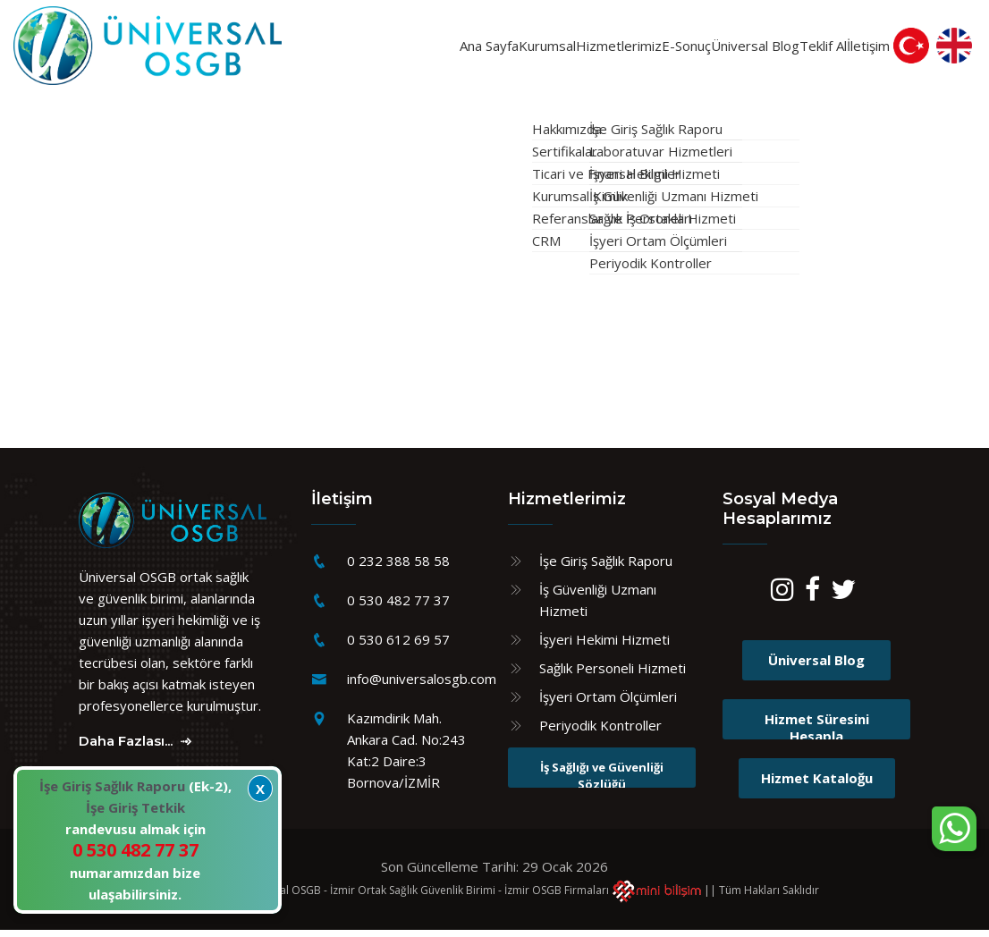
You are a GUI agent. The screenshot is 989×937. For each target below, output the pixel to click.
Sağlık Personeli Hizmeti (612, 676)
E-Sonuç (605, 49)
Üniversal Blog (684, 49)
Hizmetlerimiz (513, 49)
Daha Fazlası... (137, 748)
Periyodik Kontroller (600, 733)
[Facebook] (812, 601)
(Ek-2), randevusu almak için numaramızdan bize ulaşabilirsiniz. (135, 840)
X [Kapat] (260, 789)
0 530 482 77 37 (398, 608)
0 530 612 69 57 (398, 647)
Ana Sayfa (313, 49)
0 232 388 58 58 (398, 569)
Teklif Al (783, 49)
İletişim (861, 49)
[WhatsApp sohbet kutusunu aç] (954, 829)
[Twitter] (843, 601)
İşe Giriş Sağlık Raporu (605, 569)
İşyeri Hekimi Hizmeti (604, 647)
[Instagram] (782, 601)
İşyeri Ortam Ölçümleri (608, 704)
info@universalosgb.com (421, 687)
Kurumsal (410, 49)
